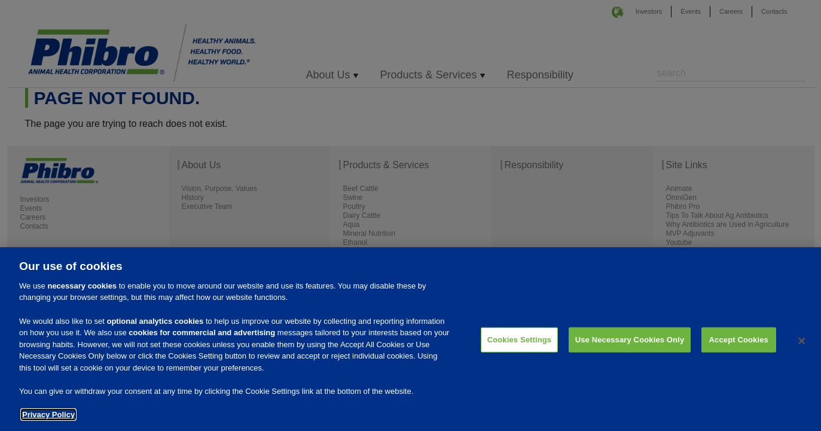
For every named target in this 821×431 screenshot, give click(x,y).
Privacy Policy (48, 419)
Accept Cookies (738, 345)
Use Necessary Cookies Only (630, 345)
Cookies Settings (519, 345)
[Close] (801, 346)
